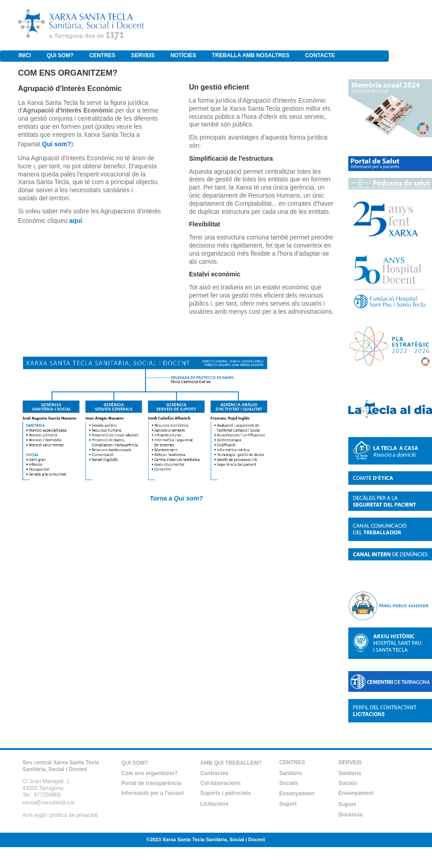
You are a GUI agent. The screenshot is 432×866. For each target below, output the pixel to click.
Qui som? (56, 144)
